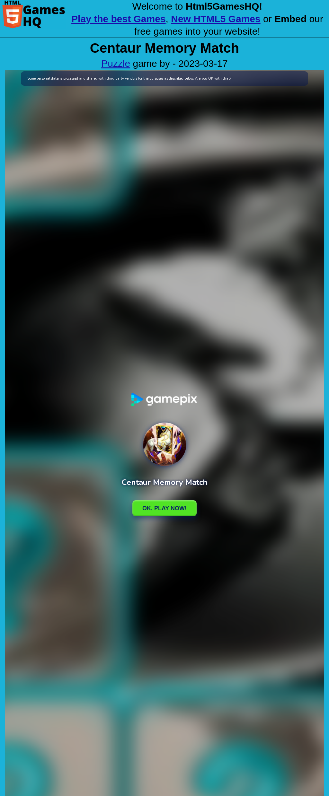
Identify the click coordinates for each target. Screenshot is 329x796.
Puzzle (115, 63)
